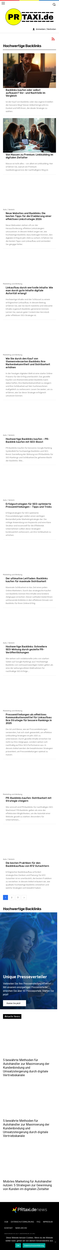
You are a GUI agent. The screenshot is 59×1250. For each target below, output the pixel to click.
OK (18, 1245)
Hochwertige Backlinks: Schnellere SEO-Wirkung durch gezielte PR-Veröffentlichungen (26, 649)
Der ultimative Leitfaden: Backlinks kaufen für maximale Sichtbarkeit (27, 580)
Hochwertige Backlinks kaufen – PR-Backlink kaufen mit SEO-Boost (27, 440)
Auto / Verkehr (9, 86)
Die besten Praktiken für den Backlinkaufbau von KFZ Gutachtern (27, 864)
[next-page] (24, 897)
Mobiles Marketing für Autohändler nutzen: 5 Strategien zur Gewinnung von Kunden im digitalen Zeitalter (27, 1185)
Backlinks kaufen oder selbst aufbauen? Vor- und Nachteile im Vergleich (25, 93)
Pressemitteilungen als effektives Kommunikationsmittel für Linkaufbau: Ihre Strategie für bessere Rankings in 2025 (29, 719)
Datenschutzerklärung (34, 1245)
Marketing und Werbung (12, 284)
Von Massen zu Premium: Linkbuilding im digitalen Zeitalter (29, 156)
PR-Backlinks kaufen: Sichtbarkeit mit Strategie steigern (28, 799)
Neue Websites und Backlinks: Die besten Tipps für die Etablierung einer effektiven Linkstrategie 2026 (28, 216)
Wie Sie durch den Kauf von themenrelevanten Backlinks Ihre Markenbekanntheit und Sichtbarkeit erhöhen (28, 363)
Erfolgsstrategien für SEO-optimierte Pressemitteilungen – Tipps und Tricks (29, 505)
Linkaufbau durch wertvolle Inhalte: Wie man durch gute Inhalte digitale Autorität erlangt (29, 290)
